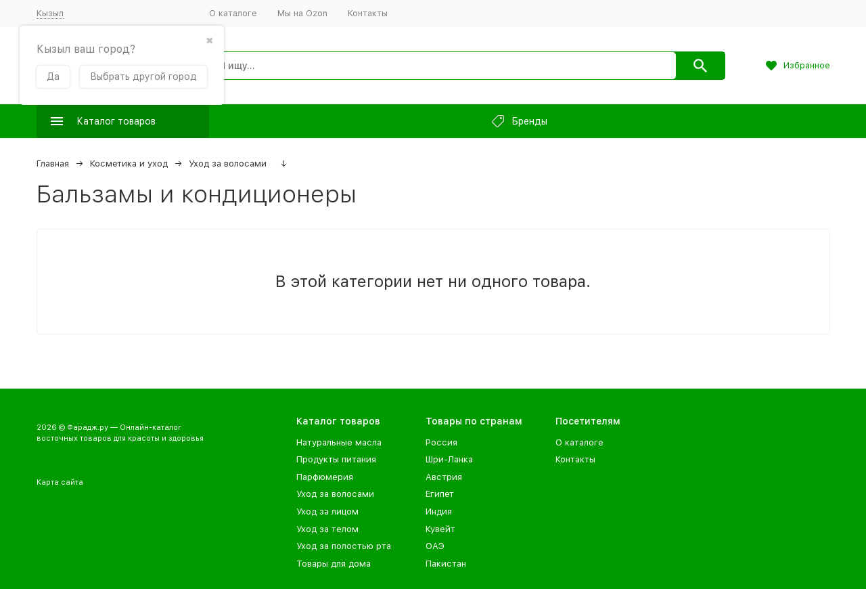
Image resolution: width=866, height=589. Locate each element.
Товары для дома (333, 564)
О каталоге (233, 13)
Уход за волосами (228, 163)
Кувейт (440, 529)
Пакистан (446, 564)
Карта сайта (60, 482)
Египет (440, 494)
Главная (53, 163)
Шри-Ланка (449, 459)
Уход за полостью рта (343, 546)
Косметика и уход (129, 163)
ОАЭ (435, 546)
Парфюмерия (324, 477)
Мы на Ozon (302, 13)
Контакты (368, 13)
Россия (441, 442)
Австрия (444, 477)
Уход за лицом (327, 511)
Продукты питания (336, 459)
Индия (439, 511)
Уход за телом (327, 529)
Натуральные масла (339, 442)
